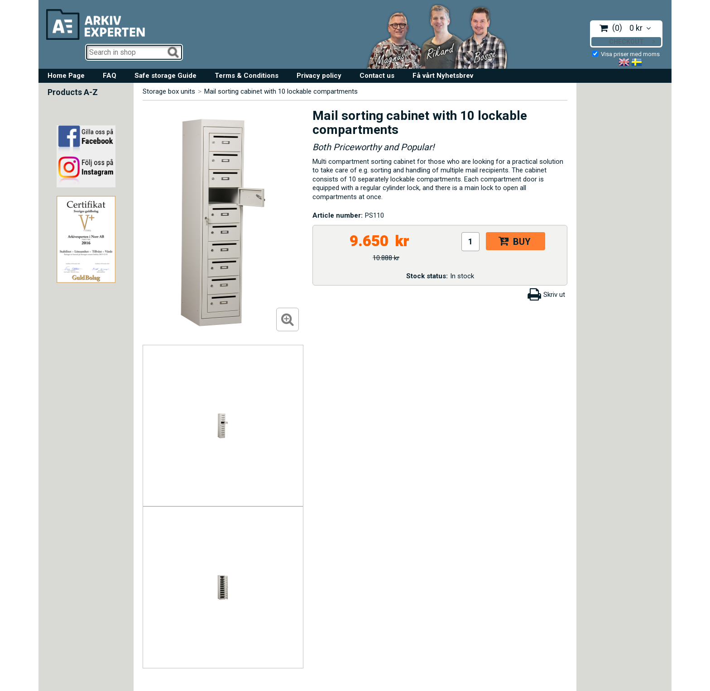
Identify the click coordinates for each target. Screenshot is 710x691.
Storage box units (169, 91)
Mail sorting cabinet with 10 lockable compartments (281, 91)
